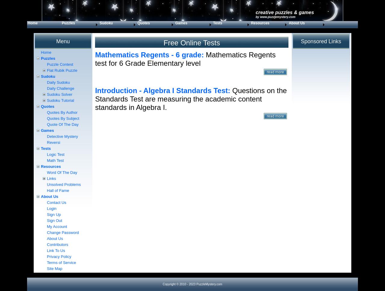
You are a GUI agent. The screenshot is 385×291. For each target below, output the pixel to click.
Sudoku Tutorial (60, 100)
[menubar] (176, 24)
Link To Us (56, 250)
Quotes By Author (62, 112)
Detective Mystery (62, 136)
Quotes (143, 23)
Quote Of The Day (63, 124)
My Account (57, 226)
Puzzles (68, 23)
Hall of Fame (58, 190)
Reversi (53, 142)
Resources (260, 23)
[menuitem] (44, 24)
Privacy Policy (59, 256)
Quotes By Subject (63, 118)
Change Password (63, 232)
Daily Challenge (60, 88)
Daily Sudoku (58, 82)
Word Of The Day (62, 172)
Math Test (55, 160)
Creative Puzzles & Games (285, 12)
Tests (217, 23)
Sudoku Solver (59, 94)
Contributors (57, 244)
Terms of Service (61, 262)
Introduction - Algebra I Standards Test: (162, 90)
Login (52, 208)
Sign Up (54, 214)
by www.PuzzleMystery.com (275, 17)
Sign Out (54, 220)
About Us (297, 23)
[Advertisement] (191, 180)
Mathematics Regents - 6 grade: (149, 55)
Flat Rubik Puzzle (62, 70)
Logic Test (55, 154)
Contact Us (56, 202)
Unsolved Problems (64, 184)
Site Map (54, 268)
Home (33, 23)
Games (181, 23)
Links (51, 178)
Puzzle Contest (60, 64)
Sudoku (106, 23)
